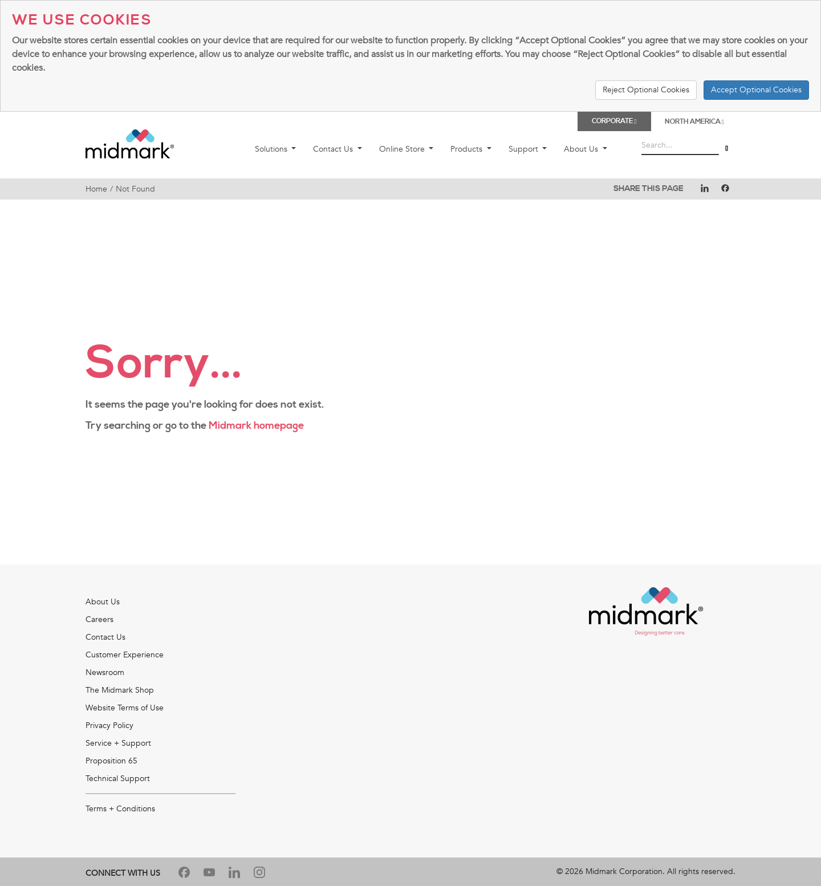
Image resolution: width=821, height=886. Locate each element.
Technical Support (118, 778)
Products (467, 149)
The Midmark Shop (120, 690)
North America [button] (694, 121)
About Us (582, 149)
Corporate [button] (614, 121)
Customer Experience (125, 654)
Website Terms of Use (125, 707)
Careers (99, 619)
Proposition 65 (111, 760)
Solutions (272, 149)
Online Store (403, 149)
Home (96, 189)
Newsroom (105, 672)
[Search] (726, 147)
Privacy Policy (109, 725)
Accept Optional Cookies (756, 89)
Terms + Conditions (120, 808)
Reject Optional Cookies (646, 89)
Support (524, 149)
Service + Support (118, 743)
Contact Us (334, 149)
